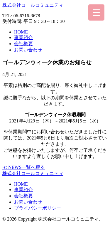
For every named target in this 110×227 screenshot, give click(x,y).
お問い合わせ (28, 49)
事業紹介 (23, 37)
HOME (21, 31)
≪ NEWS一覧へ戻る (23, 167)
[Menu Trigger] (96, 12)
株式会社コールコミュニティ (32, 5)
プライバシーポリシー (37, 208)
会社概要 (23, 43)
